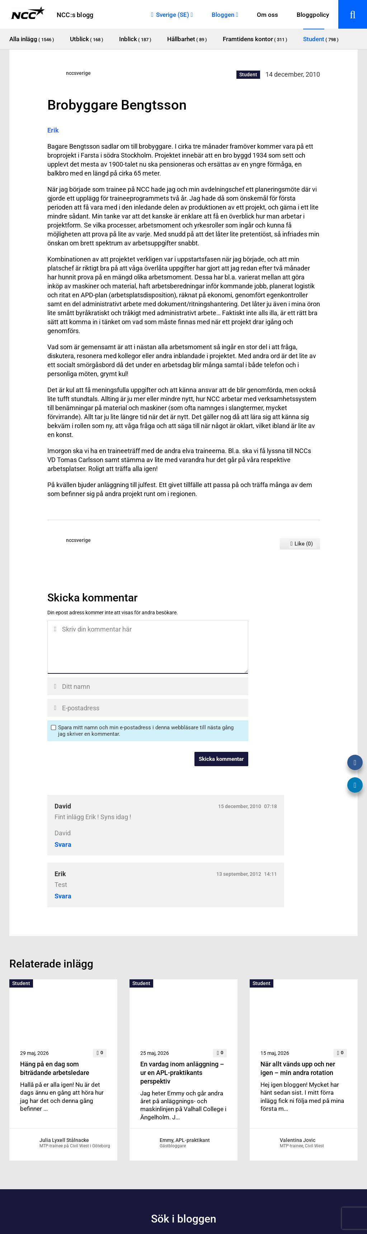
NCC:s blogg (75, 15)
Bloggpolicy (313, 14)
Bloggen (223, 14)
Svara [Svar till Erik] (63, 896)
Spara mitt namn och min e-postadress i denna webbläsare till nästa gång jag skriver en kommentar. (146, 730)
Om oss (267, 14)
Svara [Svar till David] (63, 844)
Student (248, 74)
